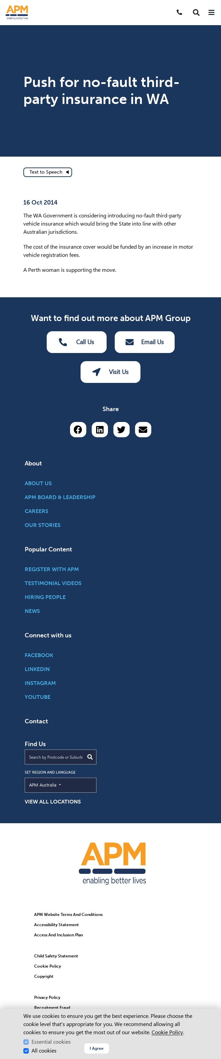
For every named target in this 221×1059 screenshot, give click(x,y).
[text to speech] (47, 172)
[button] (196, 12)
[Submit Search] (90, 756)
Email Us (145, 342)
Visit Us (110, 372)
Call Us (76, 342)
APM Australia (58, 784)
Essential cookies (51, 1042)
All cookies (44, 1050)
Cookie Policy (167, 1032)
